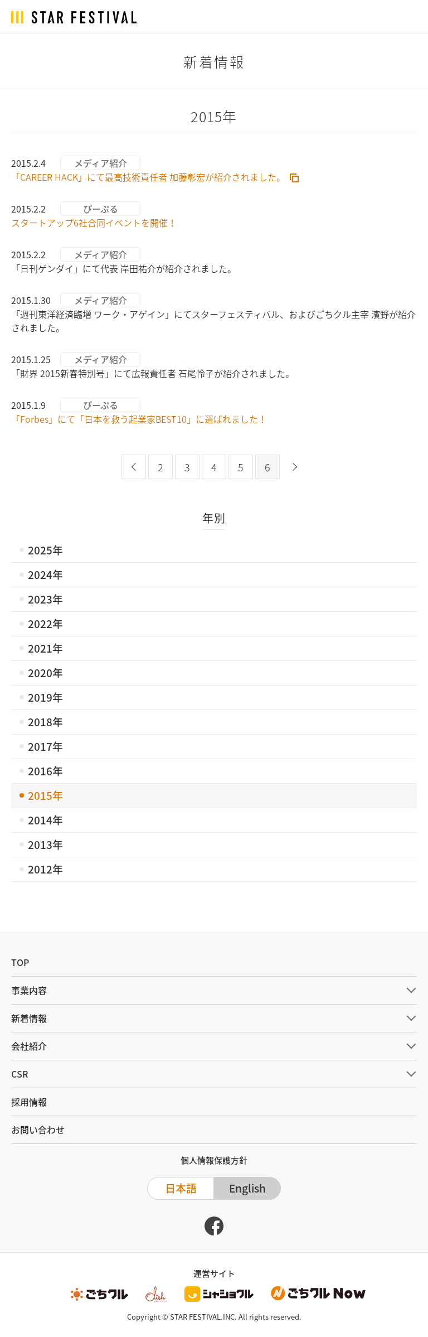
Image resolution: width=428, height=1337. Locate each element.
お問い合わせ (38, 1129)
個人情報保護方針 (214, 1160)
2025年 (45, 550)
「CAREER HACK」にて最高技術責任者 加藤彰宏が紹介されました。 (148, 177)
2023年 (45, 599)
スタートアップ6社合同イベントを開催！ (94, 222)
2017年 (45, 746)
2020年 (45, 672)
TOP (20, 962)
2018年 (45, 722)
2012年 (45, 869)
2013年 (45, 844)
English (247, 1188)
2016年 (45, 771)
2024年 (45, 574)
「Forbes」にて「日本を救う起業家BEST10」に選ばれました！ (139, 419)
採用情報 (29, 1101)
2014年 (45, 820)
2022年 (45, 623)
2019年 (45, 697)
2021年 (45, 648)
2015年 (45, 795)
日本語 (181, 1188)
